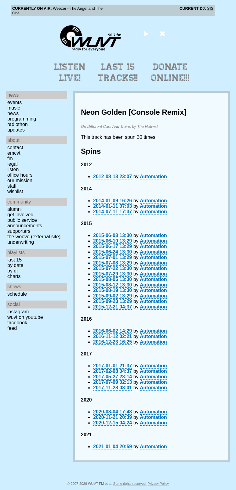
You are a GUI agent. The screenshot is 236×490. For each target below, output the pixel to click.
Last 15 (14, 259)
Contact (15, 147)
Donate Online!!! (170, 72)
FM (10, 158)
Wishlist (15, 191)
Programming (21, 118)
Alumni (14, 209)
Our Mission (19, 180)
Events (14, 102)
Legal (12, 164)
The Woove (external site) (33, 236)
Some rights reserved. (130, 483)
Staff (11, 186)
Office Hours (19, 175)
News (13, 113)
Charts (14, 276)
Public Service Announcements (24, 223)
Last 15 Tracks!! (118, 72)
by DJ (12, 270)
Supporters (19, 231)
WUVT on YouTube (25, 317)
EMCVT (13, 153)
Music (13, 107)
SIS (210, 8)
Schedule (17, 294)
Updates (16, 129)
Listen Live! (70, 72)
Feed (12, 328)
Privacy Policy (158, 483)
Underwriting (20, 242)
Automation (153, 176)
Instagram (18, 311)
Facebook (17, 322)
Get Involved (20, 214)
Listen (13, 169)
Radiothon (17, 124)
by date (15, 265)
